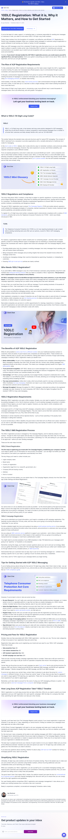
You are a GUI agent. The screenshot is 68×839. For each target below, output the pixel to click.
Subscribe (30, 831)
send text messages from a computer (22, 683)
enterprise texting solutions (17, 272)
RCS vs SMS (56, 620)
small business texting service (47, 526)
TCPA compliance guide (13, 570)
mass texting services (31, 81)
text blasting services (30, 298)
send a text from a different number (26, 352)
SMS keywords (34, 548)
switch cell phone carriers (22, 610)
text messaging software (12, 78)
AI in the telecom (20, 627)
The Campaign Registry (35, 206)
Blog (6, 10)
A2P (53, 39)
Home (2, 10)
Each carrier (42, 665)
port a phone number (39, 158)
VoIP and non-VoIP (46, 749)
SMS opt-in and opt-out (15, 261)
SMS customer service (18, 533)
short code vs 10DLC (11, 146)
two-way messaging (19, 383)
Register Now (34, 106)
